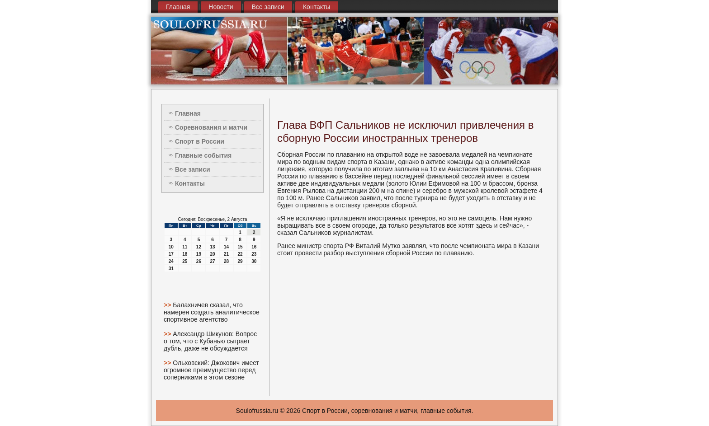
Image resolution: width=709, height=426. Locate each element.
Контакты (316, 6)
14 (226, 246)
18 (184, 254)
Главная (178, 6)
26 (198, 261)
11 (184, 246)
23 (253, 254)
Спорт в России (199, 141)
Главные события (203, 155)
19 (198, 254)
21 (226, 254)
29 (240, 261)
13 (212, 246)
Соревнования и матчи (211, 127)
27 (212, 261)
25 (184, 261)
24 (171, 261)
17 (171, 254)
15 (240, 246)
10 (171, 246)
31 (171, 268)
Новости (220, 6)
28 (226, 261)
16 (253, 246)
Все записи (268, 6)
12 (198, 246)
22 (240, 254)
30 (253, 261)
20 (212, 254)
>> (168, 305)
